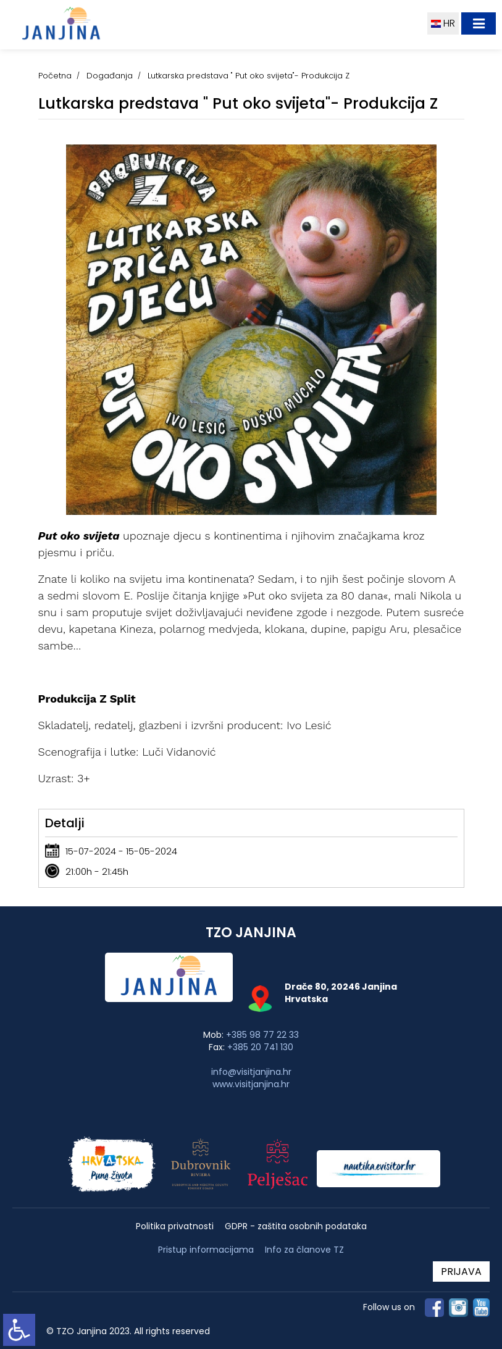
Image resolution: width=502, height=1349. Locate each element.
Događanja (109, 75)
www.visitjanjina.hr (251, 1084)
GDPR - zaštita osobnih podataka (296, 1226)
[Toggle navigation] (478, 23)
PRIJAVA (461, 1271)
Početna (55, 75)
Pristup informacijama (206, 1250)
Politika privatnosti (175, 1226)
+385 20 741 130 (260, 1047)
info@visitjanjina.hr (251, 1072)
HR (443, 23)
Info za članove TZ (304, 1249)
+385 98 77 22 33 (262, 1035)
